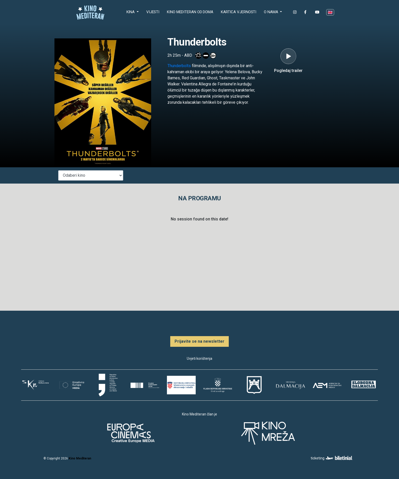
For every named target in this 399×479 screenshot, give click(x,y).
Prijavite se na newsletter (199, 341)
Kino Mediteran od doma (191, 11)
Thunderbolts (179, 65)
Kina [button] (131, 12)
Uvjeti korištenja (199, 358)
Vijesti (152, 12)
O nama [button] (271, 12)
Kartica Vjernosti (238, 12)
